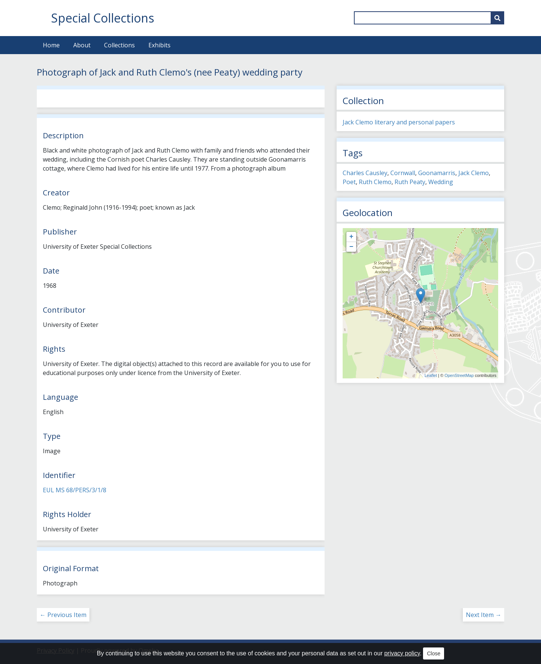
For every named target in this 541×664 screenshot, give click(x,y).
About (82, 45)
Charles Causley (365, 173)
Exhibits (159, 45)
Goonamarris (436, 173)
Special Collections (102, 18)
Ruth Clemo (375, 182)
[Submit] (497, 17)
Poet (349, 182)
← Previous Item (63, 615)
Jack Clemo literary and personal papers (399, 122)
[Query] (429, 17)
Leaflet (431, 375)
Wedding (440, 182)
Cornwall (402, 173)
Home (51, 45)
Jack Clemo (473, 173)
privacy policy (402, 653)
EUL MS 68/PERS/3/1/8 (74, 490)
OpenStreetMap (459, 375)
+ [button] (351, 236)
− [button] (351, 246)
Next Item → (483, 615)
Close (433, 653)
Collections (119, 45)
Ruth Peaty (409, 182)
